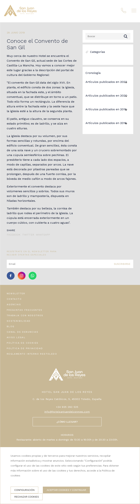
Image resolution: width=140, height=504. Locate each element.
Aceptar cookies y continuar (66, 490)
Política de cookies (22, 343)
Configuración (24, 490)
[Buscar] (107, 36)
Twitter (28, 234)
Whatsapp (43, 234)
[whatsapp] (32, 278)
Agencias (14, 304)
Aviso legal (16, 337)
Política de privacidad (25, 348)
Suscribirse (122, 263)
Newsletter (16, 293)
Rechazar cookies (26, 496)
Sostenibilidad (19, 321)
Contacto (14, 299)
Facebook (13, 234)
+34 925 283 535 (67, 406)
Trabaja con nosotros (25, 315)
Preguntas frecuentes (24, 310)
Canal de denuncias (22, 332)
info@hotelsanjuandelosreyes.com (67, 411)
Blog (11, 326)
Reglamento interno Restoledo (32, 354)
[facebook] (11, 278)
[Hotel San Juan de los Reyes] (21, 12)
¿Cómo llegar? (67, 421)
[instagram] (22, 278)
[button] (133, 12)
